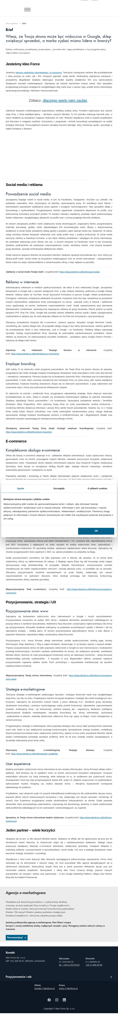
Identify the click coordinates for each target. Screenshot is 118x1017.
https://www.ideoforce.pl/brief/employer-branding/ (29, 432)
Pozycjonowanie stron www (27, 611)
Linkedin (94, 2)
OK (96, 531)
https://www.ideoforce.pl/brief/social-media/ (79, 272)
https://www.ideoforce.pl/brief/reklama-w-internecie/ (35, 354)
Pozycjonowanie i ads (19, 977)
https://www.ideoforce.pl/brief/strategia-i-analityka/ (34, 754)
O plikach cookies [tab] (97, 488)
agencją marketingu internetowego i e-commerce (38, 72)
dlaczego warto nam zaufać (65, 100)
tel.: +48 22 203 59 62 (69, 965)
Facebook (84, 2)
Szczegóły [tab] (58, 488)
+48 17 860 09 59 (94, 965)
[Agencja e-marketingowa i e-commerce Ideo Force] (24, 7)
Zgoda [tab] (20, 488)
